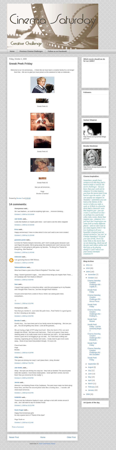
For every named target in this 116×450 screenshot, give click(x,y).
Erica (16, 229)
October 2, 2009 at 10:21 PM (24, 405)
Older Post (71, 437)
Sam (16, 284)
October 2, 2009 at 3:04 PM (23, 280)
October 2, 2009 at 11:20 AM (24, 235)
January (91, 390)
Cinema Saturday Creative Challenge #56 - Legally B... (94, 284)
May (90, 377)
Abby (16, 357)
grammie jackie (20, 240)
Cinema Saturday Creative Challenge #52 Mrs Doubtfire (94, 351)
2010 (88, 268)
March (90, 384)
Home (12, 51)
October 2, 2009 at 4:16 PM (23, 353)
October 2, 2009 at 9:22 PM (23, 393)
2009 (88, 272)
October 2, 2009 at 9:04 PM (23, 378)
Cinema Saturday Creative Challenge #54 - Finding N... (94, 313)
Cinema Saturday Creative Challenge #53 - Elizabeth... (94, 337)
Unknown (18, 257)
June (90, 374)
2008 (88, 394)
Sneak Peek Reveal (92, 320)
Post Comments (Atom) (47, 443)
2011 (88, 265)
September (92, 364)
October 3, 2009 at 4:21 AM (23, 422)
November (92, 274)
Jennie (16, 382)
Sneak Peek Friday (92, 291)
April (90, 380)
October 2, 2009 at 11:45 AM (24, 252)
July (89, 370)
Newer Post (14, 437)
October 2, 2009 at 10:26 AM (24, 225)
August (91, 367)
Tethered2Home (20, 267)
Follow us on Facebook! (57, 51)
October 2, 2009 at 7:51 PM (23, 363)
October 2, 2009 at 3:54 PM (23, 316)
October (91, 278)
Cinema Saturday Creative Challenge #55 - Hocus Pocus (94, 298)
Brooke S (17, 320)
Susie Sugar (18, 410)
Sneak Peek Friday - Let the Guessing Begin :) (94, 327)
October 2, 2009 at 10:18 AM (24, 214)
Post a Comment (18, 427)
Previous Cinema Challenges (31, 51)
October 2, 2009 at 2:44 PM (23, 263)
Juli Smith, (18, 219)
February (91, 387)
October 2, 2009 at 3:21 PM (23, 303)
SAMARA (17, 397)
